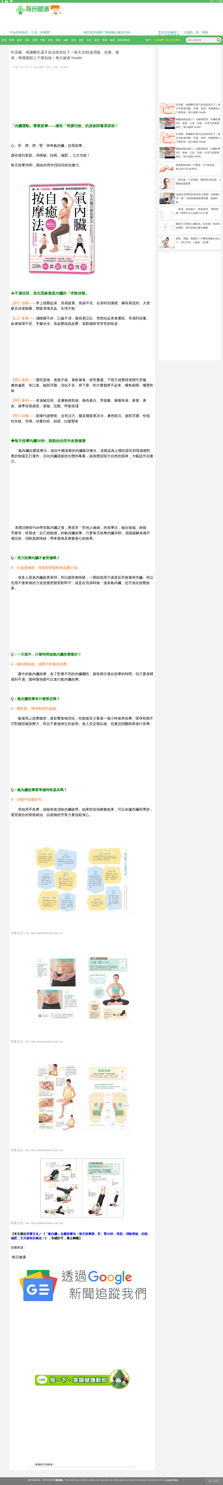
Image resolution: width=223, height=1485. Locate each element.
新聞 (34, 40)
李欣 (48, 67)
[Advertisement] (82, 94)
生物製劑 (159, 40)
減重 (65, 40)
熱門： (149, 40)
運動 (58, 40)
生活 (89, 40)
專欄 (104, 40)
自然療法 (64, 67)
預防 (27, 40)
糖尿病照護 (124, 40)
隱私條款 (59, 1480)
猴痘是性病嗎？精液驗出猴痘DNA (107, 32)
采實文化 (32, 1234)
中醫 (42, 40)
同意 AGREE (213, 1481)
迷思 (96, 40)
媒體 (112, 40)
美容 (73, 40)
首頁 (3, 40)
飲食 (50, 40)
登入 (212, 1)
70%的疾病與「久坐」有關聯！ (31, 32)
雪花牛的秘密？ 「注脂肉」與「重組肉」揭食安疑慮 (183, 34)
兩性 (81, 40)
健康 (19, 40)
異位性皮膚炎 (172, 40)
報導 (11, 40)
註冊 (220, 1)
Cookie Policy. (172, 1480)
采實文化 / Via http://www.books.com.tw (37, 933)
